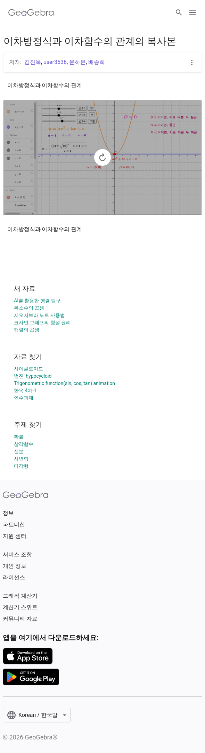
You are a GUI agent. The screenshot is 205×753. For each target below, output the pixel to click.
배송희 (96, 62)
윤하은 (77, 62)
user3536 (55, 62)
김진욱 (32, 62)
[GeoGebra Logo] (31, 12)
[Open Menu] (192, 12)
